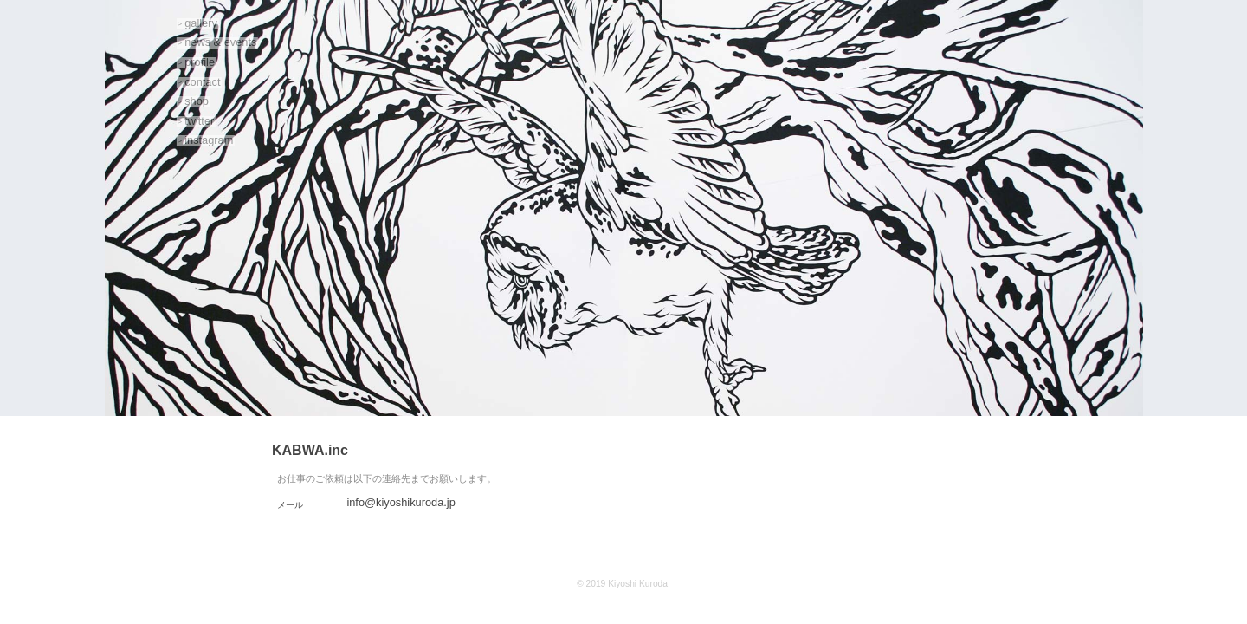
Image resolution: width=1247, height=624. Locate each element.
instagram (208, 140)
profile (199, 61)
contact (202, 81)
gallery (200, 22)
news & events (220, 42)
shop (196, 100)
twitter (199, 120)
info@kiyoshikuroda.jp (400, 502)
